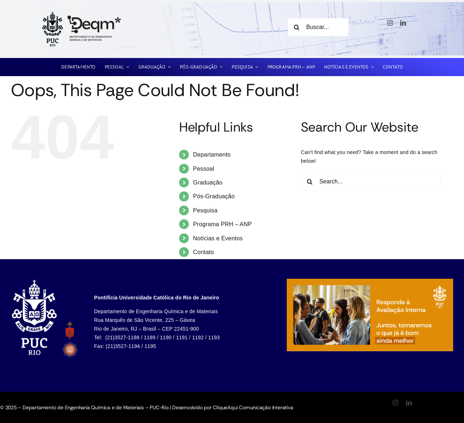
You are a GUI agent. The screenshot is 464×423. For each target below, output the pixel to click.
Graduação (208, 182)
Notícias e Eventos (218, 238)
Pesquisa (205, 210)
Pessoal (203, 169)
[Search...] (371, 182)
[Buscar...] (318, 27)
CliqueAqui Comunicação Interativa (253, 407)
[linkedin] (403, 23)
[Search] (297, 27)
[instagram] (390, 23)
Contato (203, 252)
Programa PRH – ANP (222, 224)
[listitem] (36, 318)
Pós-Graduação (214, 196)
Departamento (212, 155)
